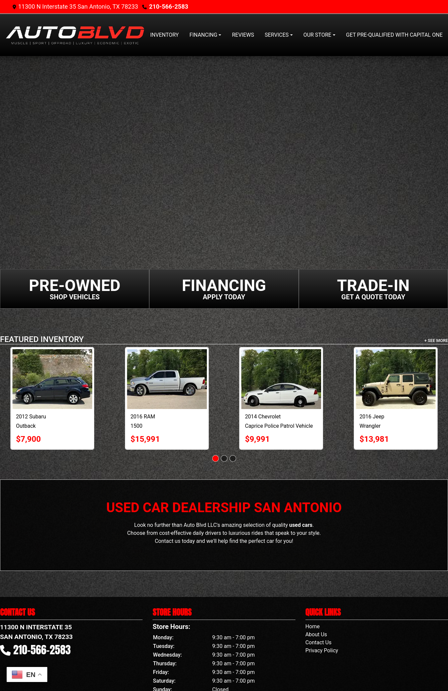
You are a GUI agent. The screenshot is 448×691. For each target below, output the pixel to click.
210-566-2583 (168, 6)
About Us (316, 634)
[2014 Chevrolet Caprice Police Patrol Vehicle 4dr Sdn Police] (281, 379)
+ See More (436, 340)
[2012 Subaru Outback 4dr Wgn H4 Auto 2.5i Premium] (52, 379)
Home (312, 626)
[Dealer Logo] (75, 35)
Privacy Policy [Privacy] (321, 650)
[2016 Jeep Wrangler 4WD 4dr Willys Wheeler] (395, 379)
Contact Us (318, 642)
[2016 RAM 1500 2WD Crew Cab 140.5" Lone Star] (167, 379)
